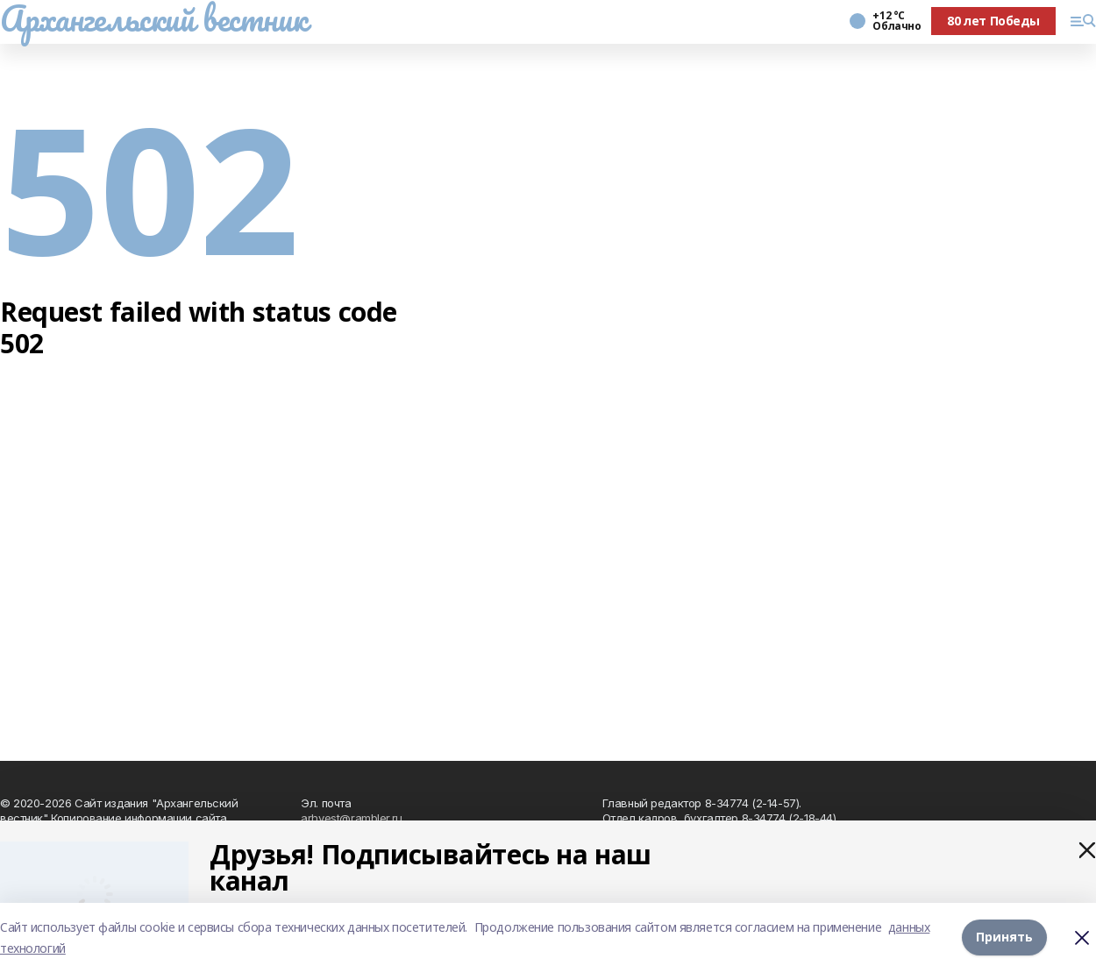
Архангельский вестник (153, 18)
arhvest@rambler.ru (351, 818)
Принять (1004, 937)
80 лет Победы (993, 20)
